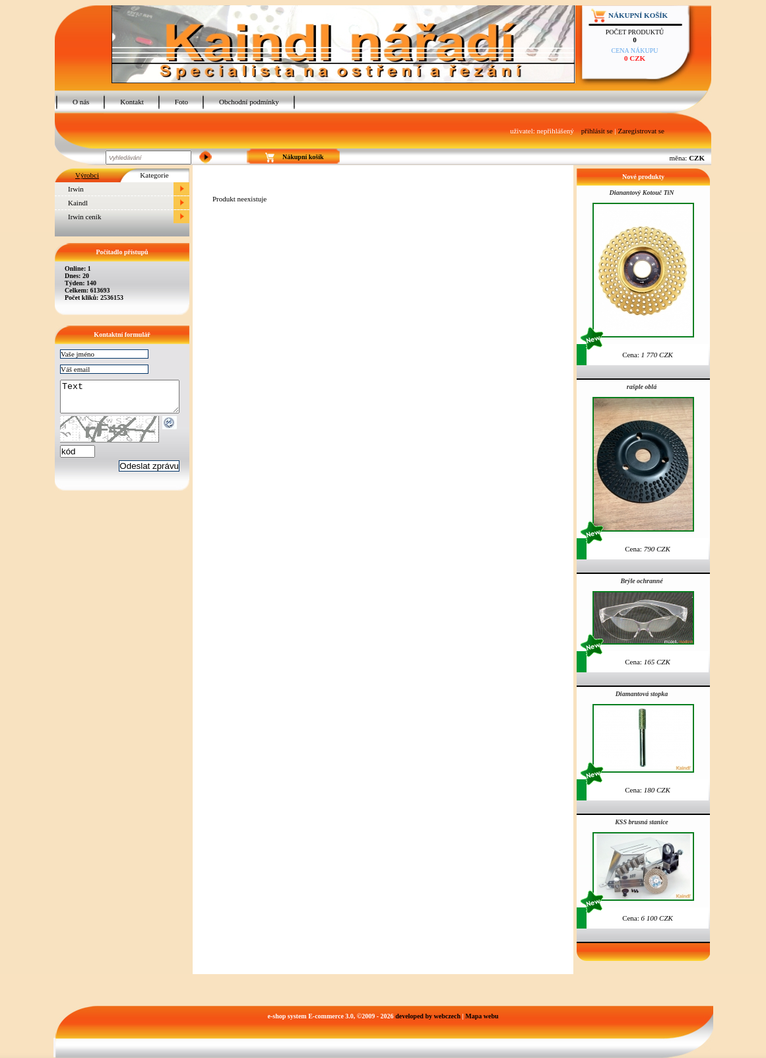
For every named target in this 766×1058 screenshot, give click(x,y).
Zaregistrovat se (641, 131)
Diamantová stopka (642, 693)
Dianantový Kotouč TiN (642, 192)
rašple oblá (641, 386)
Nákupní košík (638, 15)
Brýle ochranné (641, 580)
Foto (181, 102)
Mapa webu (481, 1016)
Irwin (76, 189)
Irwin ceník (84, 217)
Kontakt (131, 102)
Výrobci (87, 175)
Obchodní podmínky (249, 102)
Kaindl (78, 203)
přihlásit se (597, 131)
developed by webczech (428, 1016)
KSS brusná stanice (641, 822)
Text (126, 399)
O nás (81, 102)
